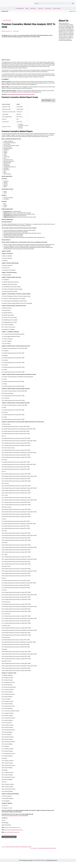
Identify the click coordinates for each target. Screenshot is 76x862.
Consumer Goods (7, 20)
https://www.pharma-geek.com (11, 832)
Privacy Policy (56, 8)
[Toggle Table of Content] (52, 100)
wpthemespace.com (51, 860)
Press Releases (20, 8)
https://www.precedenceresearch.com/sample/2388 (15, 815)
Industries (33, 8)
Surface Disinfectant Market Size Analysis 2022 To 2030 (20, 94)
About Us (40, 8)
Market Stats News (28, 860)
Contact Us (48, 8)
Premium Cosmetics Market (9, 836)
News (27, 8)
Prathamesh (16, 31)
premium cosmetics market (14, 35)
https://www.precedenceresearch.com (13, 829)
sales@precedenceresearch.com (12, 827)
